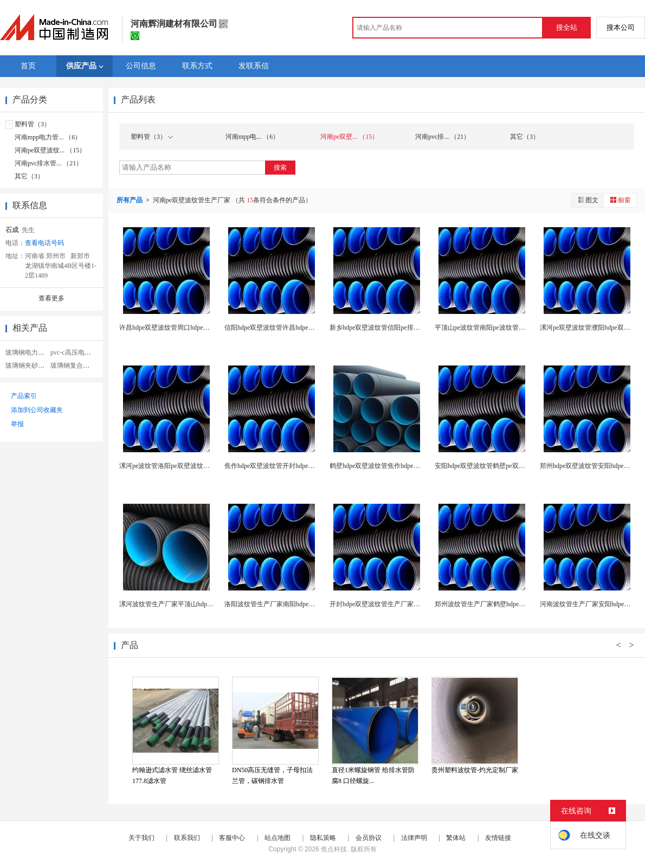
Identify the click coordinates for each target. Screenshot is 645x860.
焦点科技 (334, 849)
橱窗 (620, 200)
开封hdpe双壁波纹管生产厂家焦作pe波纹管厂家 (398, 604)
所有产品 (130, 200)
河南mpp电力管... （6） (48, 137)
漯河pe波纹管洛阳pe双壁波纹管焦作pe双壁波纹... (189, 466)
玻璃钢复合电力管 (76, 365)
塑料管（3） (32, 124)
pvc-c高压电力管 (74, 352)
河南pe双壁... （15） (349, 136)
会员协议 (369, 838)
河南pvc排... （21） (442, 136)
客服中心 (232, 838)
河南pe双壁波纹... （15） (50, 150)
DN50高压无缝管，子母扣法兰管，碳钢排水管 (272, 775)
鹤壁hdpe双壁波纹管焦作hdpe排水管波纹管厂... (397, 466)
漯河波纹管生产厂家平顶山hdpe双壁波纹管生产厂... (193, 604)
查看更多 (51, 298)
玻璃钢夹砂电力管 (31, 365)
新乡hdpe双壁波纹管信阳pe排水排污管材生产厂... (400, 327)
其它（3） (29, 176)
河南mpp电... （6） (252, 136)
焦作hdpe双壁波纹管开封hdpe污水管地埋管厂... (291, 466)
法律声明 (414, 838)
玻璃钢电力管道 (28, 352)
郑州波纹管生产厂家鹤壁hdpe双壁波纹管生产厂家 (506, 604)
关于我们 (141, 838)
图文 (587, 200)
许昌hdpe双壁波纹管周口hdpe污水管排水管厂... (186, 327)
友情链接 (498, 838)
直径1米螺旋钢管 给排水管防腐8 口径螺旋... (373, 775)
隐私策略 (323, 838)
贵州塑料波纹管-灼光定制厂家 (474, 770)
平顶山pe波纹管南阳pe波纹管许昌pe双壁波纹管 (502, 327)
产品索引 (24, 396)
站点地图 (278, 838)
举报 (17, 424)
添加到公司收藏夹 (37, 410)
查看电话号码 (44, 243)
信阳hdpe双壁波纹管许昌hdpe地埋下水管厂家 (289, 327)
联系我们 (187, 838)
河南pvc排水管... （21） (48, 163)
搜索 (280, 167)
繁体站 (456, 838)
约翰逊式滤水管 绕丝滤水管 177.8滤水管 (172, 775)
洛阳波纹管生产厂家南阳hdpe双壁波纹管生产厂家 (295, 604)
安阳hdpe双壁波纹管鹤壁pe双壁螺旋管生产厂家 (503, 466)
